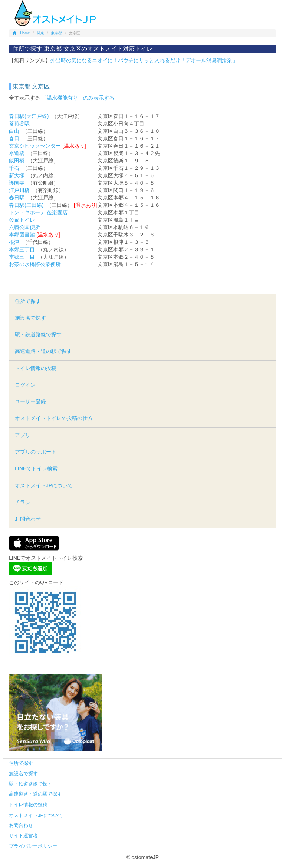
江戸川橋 (19, 190)
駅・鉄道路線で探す (38, 334)
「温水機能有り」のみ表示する (78, 98)
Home (21, 33)
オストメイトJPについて (44, 485)
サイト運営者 (23, 835)
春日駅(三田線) (26, 205)
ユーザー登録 (30, 401)
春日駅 (16, 198)
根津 (14, 242)
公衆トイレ (22, 220)
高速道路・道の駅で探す (43, 351)
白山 (14, 131)
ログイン (25, 385)
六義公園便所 (24, 227)
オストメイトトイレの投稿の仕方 (54, 418)
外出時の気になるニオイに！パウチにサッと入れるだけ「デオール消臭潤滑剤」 (144, 60)
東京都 (56, 33)
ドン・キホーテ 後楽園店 (38, 212)
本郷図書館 (22, 235)
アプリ (22, 435)
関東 (40, 33)
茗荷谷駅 (19, 124)
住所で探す (28, 301)
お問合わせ (28, 519)
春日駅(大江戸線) (29, 116)
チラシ (22, 502)
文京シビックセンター (35, 146)
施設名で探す (30, 318)
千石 (14, 168)
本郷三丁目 (22, 249)
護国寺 (16, 183)
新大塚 (16, 175)
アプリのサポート (35, 452)
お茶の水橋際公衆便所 (35, 264)
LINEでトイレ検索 (36, 468)
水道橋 (16, 153)
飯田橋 (16, 161)
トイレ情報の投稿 (35, 368)
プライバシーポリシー (33, 846)
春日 (14, 138)
